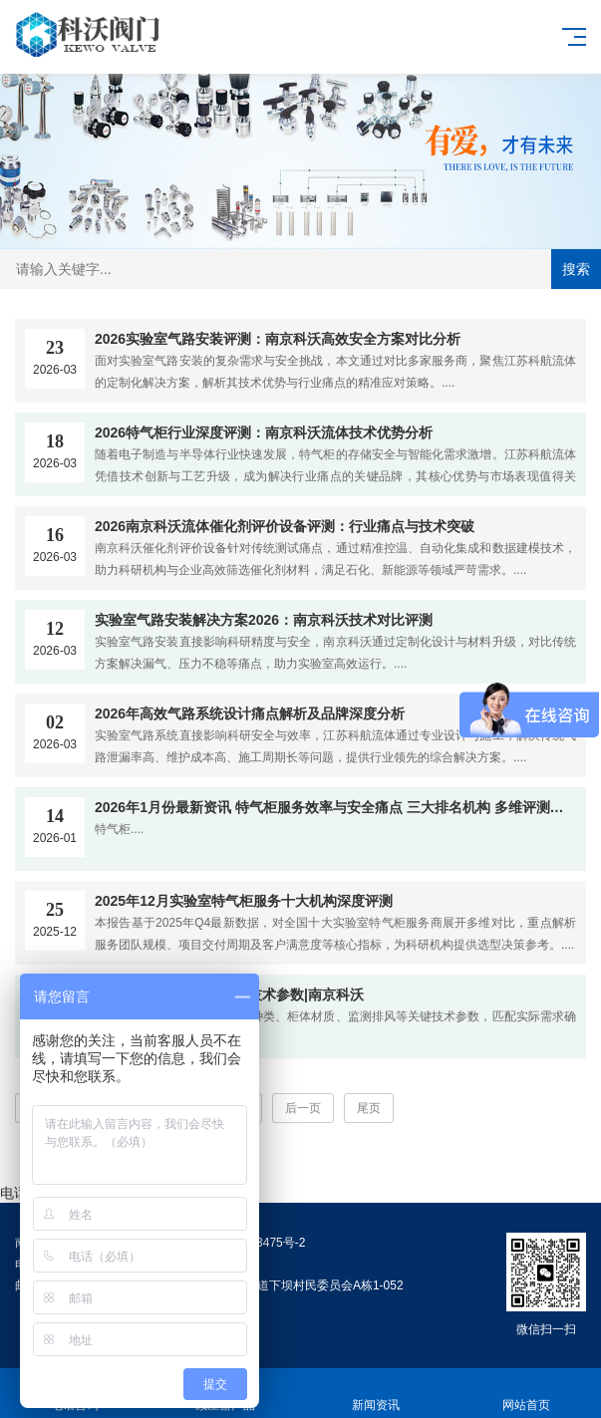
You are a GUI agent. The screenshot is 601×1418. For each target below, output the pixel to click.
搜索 (576, 269)
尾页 (369, 1108)
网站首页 (526, 1393)
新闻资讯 (376, 1393)
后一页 (303, 1108)
